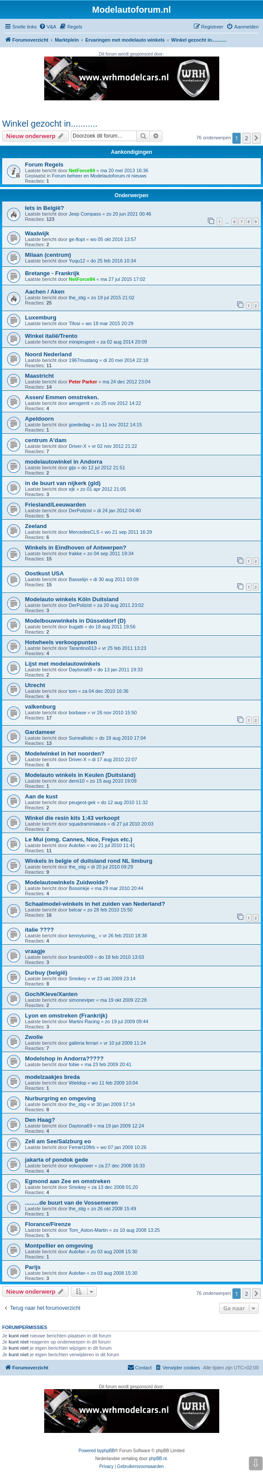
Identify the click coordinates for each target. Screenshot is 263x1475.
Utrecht (35, 685)
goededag (79, 424)
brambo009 (81, 957)
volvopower (81, 1165)
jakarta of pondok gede (56, 1159)
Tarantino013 (83, 648)
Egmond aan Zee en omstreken (67, 1181)
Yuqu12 (77, 260)
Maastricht (39, 375)
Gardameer (40, 732)
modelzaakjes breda (52, 1077)
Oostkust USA (44, 573)
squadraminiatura (87, 823)
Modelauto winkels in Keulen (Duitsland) (80, 775)
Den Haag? (40, 1120)
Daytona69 (80, 669)
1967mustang (83, 360)
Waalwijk (37, 233)
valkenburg (40, 706)
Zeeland (36, 526)
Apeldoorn (39, 418)
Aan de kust (41, 796)
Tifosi (74, 323)
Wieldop (77, 1082)
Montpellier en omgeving (59, 1245)
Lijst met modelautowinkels (62, 663)
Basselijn (78, 579)
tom (73, 691)
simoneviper (82, 1000)
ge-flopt (77, 239)
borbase (77, 712)
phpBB (108, 1450)
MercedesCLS (84, 532)
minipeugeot (82, 341)
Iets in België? (44, 208)
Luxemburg (40, 317)
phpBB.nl (158, 1458)
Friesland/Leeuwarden (55, 504)
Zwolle (34, 1037)
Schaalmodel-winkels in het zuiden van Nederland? (95, 904)
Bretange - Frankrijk (52, 273)
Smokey (77, 978)
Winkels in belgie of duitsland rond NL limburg (88, 861)
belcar (75, 909)
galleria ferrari (83, 1043)
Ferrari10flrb (82, 1147)
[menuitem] (47, 26)
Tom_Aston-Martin (88, 1230)
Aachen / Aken (44, 291)
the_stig (77, 297)
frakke (75, 553)
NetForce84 (82, 170)
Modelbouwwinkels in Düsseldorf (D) (75, 620)
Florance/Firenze (48, 1224)
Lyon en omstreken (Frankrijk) (66, 1015)
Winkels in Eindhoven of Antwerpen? (75, 547)
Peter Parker (83, 381)
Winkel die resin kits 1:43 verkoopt (72, 818)
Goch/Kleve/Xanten (51, 994)
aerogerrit (79, 403)
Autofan (77, 845)
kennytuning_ (83, 935)
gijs (72, 467)
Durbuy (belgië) (46, 972)
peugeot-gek (82, 802)
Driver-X (77, 446)
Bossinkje (79, 888)
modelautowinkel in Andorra (63, 461)
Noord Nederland (48, 354)
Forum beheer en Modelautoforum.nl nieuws (99, 175)
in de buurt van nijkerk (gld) (63, 483)
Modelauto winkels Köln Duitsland (72, 599)
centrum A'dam (46, 440)
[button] (256, 138)
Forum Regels (44, 164)
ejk (72, 489)
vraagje (35, 951)
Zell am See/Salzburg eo (58, 1141)
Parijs (33, 1267)
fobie (74, 1064)
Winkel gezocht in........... (50, 123)
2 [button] (246, 138)
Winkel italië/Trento (51, 336)
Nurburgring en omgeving (60, 1098)
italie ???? (39, 929)
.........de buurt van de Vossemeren (71, 1202)
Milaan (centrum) (48, 255)
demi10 (76, 781)
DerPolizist (80, 510)
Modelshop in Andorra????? (64, 1058)
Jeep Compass (85, 213)
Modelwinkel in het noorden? (65, 753)
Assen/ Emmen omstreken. (62, 397)
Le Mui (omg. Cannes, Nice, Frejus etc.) (78, 839)
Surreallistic (81, 738)
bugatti (76, 626)
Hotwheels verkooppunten (61, 642)
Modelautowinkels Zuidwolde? (67, 882)
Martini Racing (84, 1021)
